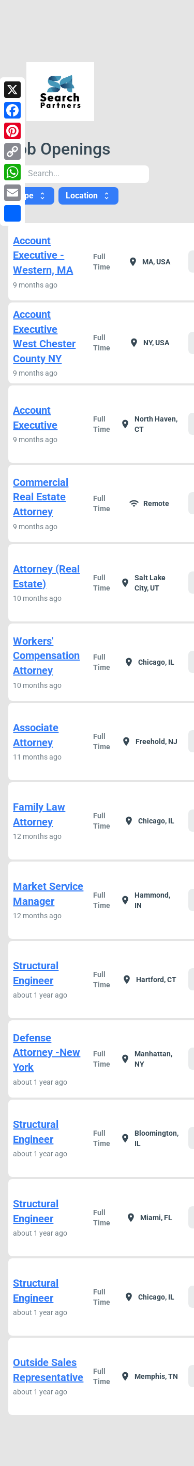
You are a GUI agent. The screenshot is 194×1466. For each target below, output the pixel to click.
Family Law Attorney (39, 814)
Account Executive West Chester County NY (44, 336)
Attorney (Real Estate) (46, 576)
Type (31, 195)
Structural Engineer (35, 973)
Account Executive (35, 417)
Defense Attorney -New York (46, 1052)
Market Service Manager (48, 893)
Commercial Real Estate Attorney (40, 497)
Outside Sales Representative (48, 1370)
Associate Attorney (35, 735)
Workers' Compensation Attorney (46, 656)
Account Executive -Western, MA (43, 255)
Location (88, 195)
